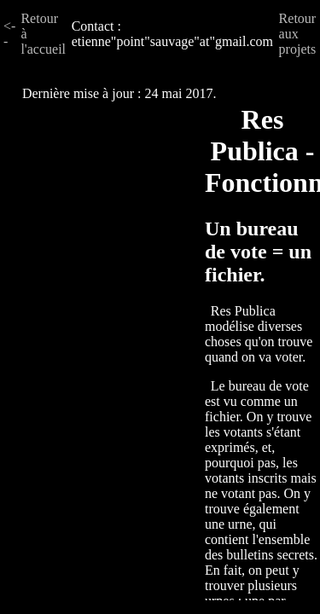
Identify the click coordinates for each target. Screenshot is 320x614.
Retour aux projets (298, 33)
